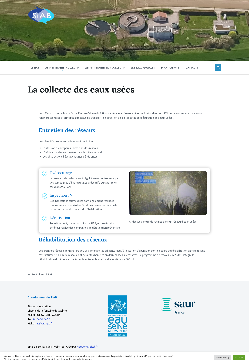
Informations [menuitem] (170, 67)
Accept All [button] (239, 357)
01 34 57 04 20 (41, 319)
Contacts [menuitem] (191, 67)
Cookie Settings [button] (222, 357)
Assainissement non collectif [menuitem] (104, 67)
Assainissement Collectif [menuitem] (62, 67)
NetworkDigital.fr (87, 346)
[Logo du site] (41, 24)
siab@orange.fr (43, 323)
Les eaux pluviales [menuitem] (143, 67)
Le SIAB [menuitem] (34, 67)
